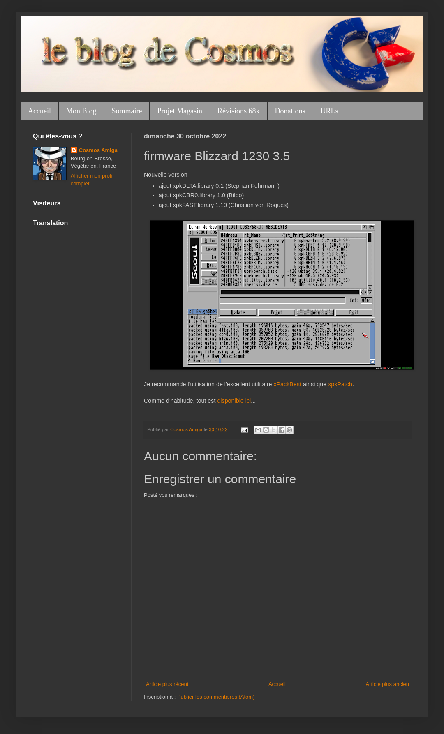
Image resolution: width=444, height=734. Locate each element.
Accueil (39, 111)
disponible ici (234, 400)
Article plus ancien (387, 684)
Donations (290, 111)
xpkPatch (340, 384)
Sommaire (126, 111)
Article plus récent (167, 684)
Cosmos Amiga (98, 150)
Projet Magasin (179, 111)
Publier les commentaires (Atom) (216, 697)
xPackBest (287, 384)
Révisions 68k (238, 111)
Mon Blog (81, 111)
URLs (329, 111)
